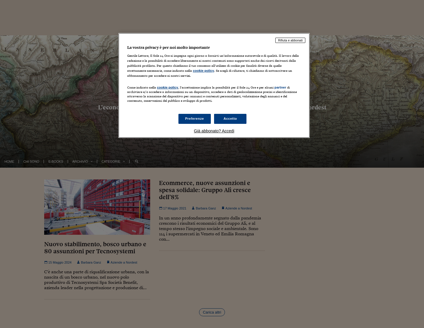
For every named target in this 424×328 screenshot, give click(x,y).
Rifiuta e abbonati (290, 40)
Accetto (230, 118)
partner (280, 87)
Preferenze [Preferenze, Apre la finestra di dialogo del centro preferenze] (194, 118)
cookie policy (203, 70)
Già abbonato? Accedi (214, 131)
